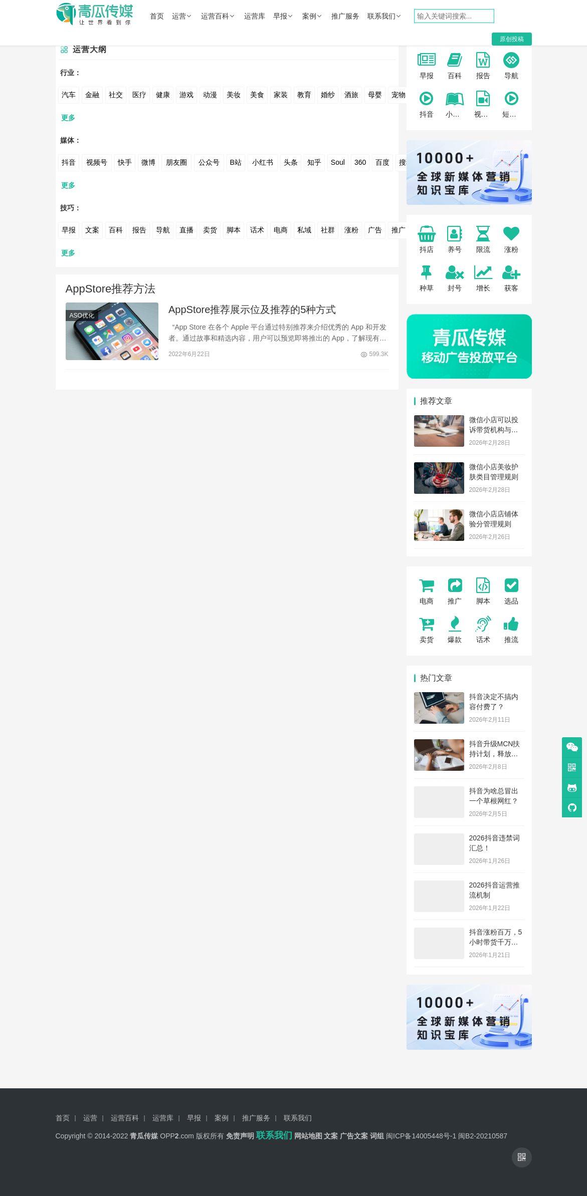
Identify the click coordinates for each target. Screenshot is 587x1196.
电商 (281, 230)
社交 (116, 95)
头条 (291, 162)
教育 (304, 95)
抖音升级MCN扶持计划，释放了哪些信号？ (494, 753)
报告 (139, 230)
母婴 (375, 95)
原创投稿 (512, 39)
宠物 (399, 95)
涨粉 (351, 230)
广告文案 (354, 1136)
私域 (304, 230)
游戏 (186, 95)
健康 (163, 95)
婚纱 (328, 95)
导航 (163, 230)
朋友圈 (176, 162)
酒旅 (351, 95)
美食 (257, 95)
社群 (328, 230)
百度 (382, 162)
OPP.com (177, 1136)
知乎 (314, 162)
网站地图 (308, 1136)
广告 (375, 230)
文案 (92, 230)
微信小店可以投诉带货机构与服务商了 (493, 429)
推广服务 (345, 16)
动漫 (210, 95)
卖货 (210, 230)
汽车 (69, 95)
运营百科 (215, 16)
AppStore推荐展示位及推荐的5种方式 (252, 310)
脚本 (234, 230)
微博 (148, 162)
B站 (236, 162)
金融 (92, 95)
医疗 (139, 95)
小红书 (262, 162)
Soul (338, 162)
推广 (399, 230)
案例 (309, 16)
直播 (186, 230)
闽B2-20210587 (482, 1136)
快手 (125, 162)
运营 (179, 16)
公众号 (209, 162)
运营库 (254, 16)
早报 (280, 16)
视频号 (96, 162)
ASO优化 (82, 316)
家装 (281, 95)
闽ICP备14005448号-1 (421, 1136)
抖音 (69, 162)
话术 (257, 230)
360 (360, 162)
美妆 (234, 95)
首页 (157, 16)
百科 (116, 230)
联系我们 (381, 16)
